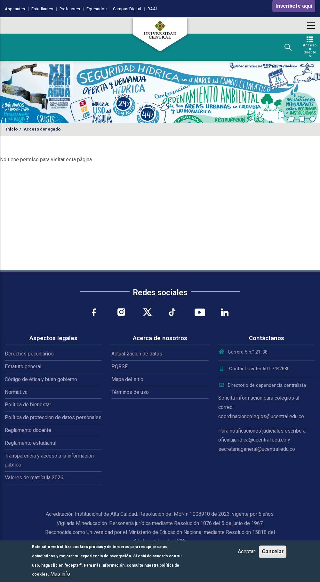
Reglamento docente (28, 430)
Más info (60, 574)
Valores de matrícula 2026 (34, 477)
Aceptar (246, 551)
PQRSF (119, 366)
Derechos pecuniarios (29, 354)
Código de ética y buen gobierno (41, 379)
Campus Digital (127, 8)
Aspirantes (15, 8)
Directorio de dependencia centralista (262, 385)
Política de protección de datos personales (53, 417)
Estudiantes (42, 8)
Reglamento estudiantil (30, 443)
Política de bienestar (28, 405)
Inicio (12, 129)
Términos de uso (130, 392)
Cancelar (273, 551)
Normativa (16, 392)
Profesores (70, 8)
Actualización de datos (136, 354)
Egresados (96, 8)
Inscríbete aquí (294, 6)
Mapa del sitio (127, 379)
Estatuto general (23, 366)
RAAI (152, 8)
